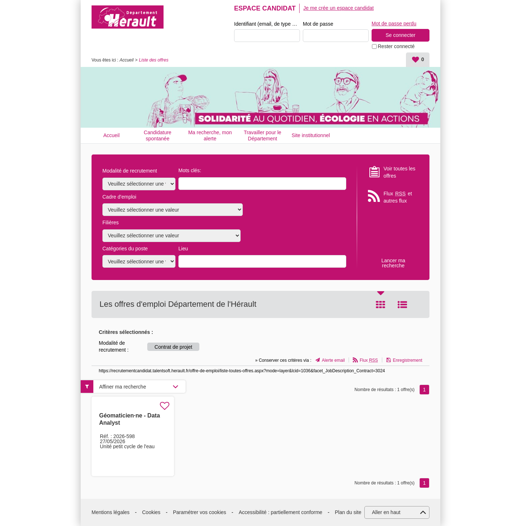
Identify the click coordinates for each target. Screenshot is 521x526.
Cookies (151, 512)
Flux (369, 360)
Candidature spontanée (157, 135)
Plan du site (348, 512)
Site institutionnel (311, 135)
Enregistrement (407, 360)
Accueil (126, 60)
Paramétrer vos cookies (199, 512)
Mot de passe (318, 24)
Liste (402, 304)
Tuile (380, 304)
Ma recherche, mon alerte (210, 135)
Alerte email (333, 360)
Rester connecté (396, 46)
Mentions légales (111, 512)
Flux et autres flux (398, 197)
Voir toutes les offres (399, 172)
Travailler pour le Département (262, 135)
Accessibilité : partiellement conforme (280, 512)
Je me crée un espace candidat (338, 8)
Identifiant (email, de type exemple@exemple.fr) (267, 24)
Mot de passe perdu (394, 23)
